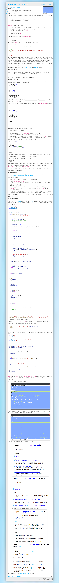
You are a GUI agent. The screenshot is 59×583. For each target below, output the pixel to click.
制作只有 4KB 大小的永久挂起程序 (47, 574)
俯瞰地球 (23, 4)
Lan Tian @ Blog (11, 4)
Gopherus (36, 67)
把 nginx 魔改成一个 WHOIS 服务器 (29, 75)
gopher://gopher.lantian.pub (24, 573)
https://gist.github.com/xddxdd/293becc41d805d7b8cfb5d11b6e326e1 (20, 175)
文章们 (19, 4)
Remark (19, 201)
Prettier (32, 201)
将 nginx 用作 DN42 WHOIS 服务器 (14, 576)
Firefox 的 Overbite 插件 (27, 67)
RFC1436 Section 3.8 (39, 29)
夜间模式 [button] (49, 4)
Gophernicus (46, 63)
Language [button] (43, 4)
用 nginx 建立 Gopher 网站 (15, 7)
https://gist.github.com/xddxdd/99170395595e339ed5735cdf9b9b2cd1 (36, 374)
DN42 (27, 4)
